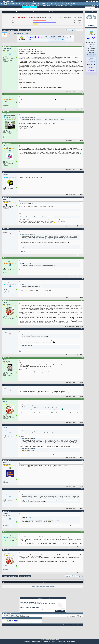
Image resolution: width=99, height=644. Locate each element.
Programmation (53, 3)
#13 (82, 384)
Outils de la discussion (71, 44)
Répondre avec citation (70, 91)
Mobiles (67, 3)
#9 (82, 278)
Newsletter (48, 1)
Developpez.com (73, 624)
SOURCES (53, 5)
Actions (11, 8)
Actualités (33, 12)
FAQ (33, 1)
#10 (82, 300)
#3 (82, 111)
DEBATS (52, 580)
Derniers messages (4, 8)
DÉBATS (58, 5)
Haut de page (80, 624)
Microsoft (34, 3)
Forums (20, 1)
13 (78, 109)
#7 (82, 228)
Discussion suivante (49, 586)
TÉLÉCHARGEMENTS (45, 5)
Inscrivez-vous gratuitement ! (30, 7)
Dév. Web (43, 3)
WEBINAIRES (32, 5)
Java (38, 3)
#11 (82, 328)
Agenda (28, 8)
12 (78, 326)
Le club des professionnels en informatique (19, 12)
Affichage (79, 44)
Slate (24, 77)
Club (70, 1)
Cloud (23, 3)
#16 (82, 460)
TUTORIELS (22, 5)
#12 (82, 357)
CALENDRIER (63, 580)
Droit (66, 1)
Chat (41, 1)
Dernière (80, 29)
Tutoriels (27, 1)
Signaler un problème (25, 30)
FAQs (26, 580)
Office (63, 3)
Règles (36, 8)
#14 (82, 398)
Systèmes (73, 3)
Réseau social (18, 8)
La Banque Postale (28, 609)
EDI (47, 3)
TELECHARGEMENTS (37, 580)
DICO (66, 5)
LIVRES (37, 5)
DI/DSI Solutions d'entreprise (14, 3)
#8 (82, 257)
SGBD (59, 3)
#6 (82, 197)
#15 (82, 424)
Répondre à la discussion (9, 30)
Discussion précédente (37, 586)
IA (26, 3)
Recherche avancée (94, 8)
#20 (82, 549)
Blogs (37, 1)
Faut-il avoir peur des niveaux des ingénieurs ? (13, 615)
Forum (6, 12)
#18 (82, 511)
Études (61, 1)
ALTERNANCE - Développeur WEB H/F (31, 602)
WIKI (62, 5)
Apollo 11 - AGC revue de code (26, 127)
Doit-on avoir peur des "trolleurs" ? (21, 33)
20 (12, 135)
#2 (82, 93)
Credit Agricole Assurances (31, 603)
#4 (82, 143)
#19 (82, 531)
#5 (82, 172)
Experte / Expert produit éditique (29, 607)
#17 (82, 488)
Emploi (55, 1)
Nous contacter (66, 624)
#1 (82, 46)
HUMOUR (70, 5)
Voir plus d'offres (60, 610)
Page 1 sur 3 (68, 29)
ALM (29, 3)
